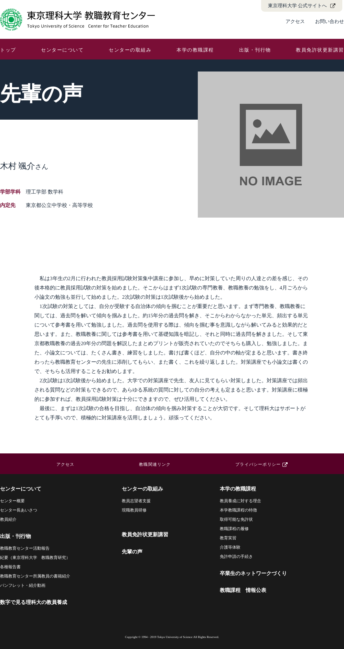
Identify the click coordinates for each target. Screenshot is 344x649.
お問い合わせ (329, 21)
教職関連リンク (155, 464)
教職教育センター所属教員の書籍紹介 (35, 576)
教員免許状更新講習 (320, 50)
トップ (8, 50)
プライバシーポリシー (258, 464)
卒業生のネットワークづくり (253, 573)
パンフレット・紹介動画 (22, 585)
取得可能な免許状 (236, 519)
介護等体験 (230, 547)
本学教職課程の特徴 (238, 510)
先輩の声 (132, 551)
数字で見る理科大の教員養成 (33, 602)
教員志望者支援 (136, 500)
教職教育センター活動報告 (25, 548)
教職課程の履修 (234, 528)
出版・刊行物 (255, 50)
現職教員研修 (134, 510)
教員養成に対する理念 (240, 500)
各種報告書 (10, 566)
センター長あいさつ (18, 510)
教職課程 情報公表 (243, 590)
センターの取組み (130, 50)
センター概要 (12, 500)
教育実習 (228, 538)
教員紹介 (8, 519)
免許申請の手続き (236, 556)
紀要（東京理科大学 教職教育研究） (35, 557)
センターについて (62, 50)
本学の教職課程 (195, 50)
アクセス (295, 21)
